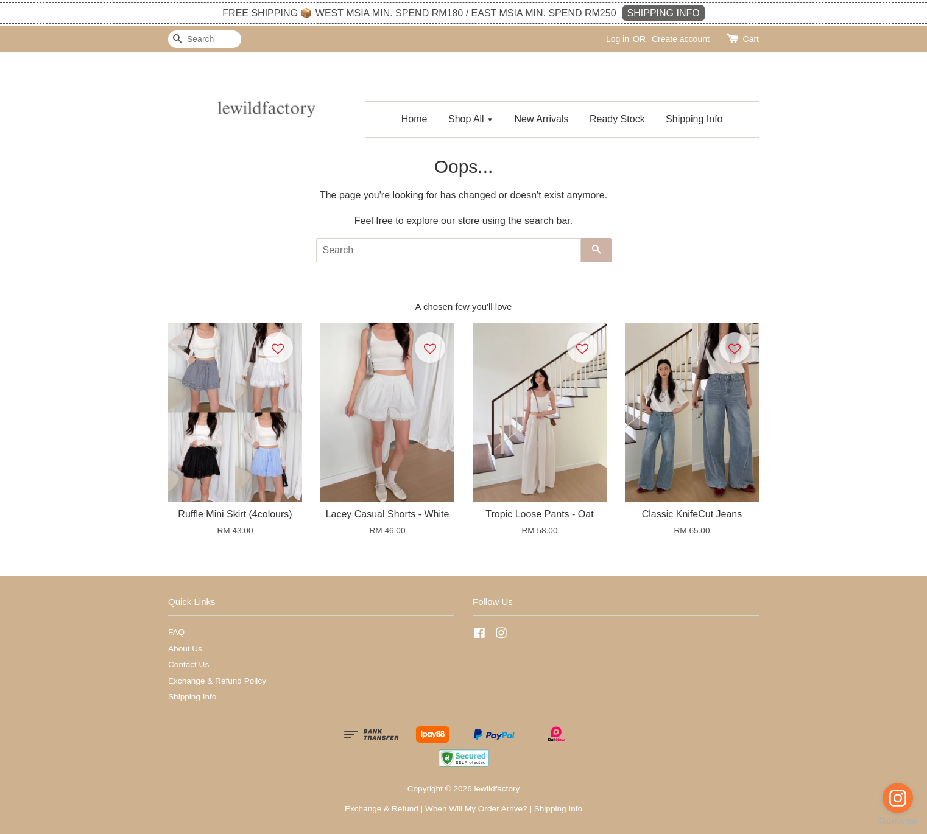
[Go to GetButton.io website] (897, 821)
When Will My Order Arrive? (476, 808)
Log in (617, 39)
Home (414, 119)
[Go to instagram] (898, 798)
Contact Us (188, 664)
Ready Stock (617, 119)
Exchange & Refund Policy (217, 680)
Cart (751, 39)
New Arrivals (542, 119)
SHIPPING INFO (663, 13)
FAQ (176, 632)
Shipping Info (694, 119)
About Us (185, 648)
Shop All (470, 119)
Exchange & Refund (381, 808)
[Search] (204, 39)
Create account (681, 39)
